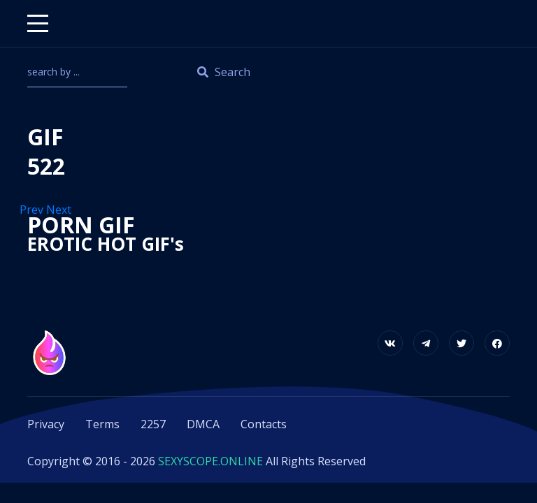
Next (60, 209)
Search (223, 72)
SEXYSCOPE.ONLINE (210, 461)
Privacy (45, 424)
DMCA (203, 424)
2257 (153, 424)
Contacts (264, 424)
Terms (102, 424)
